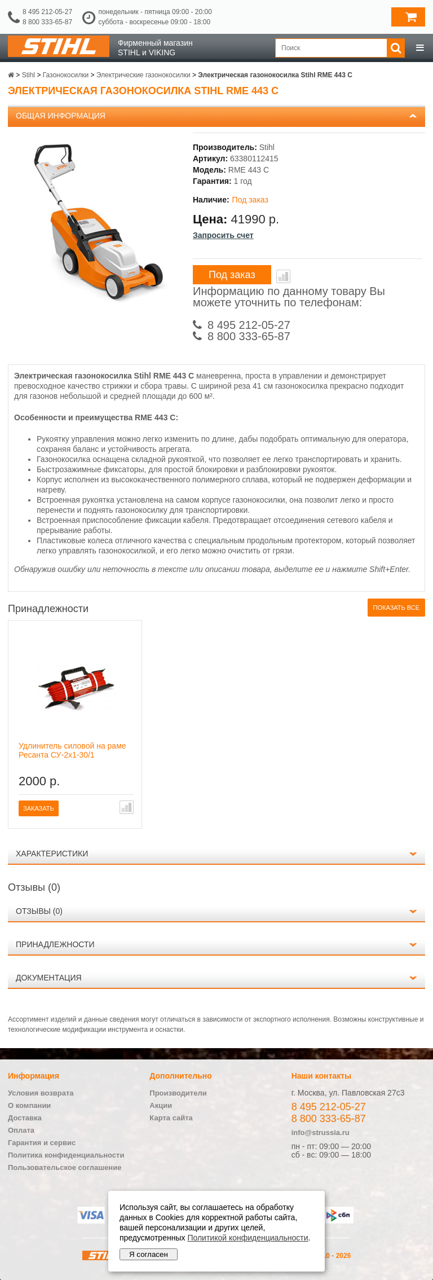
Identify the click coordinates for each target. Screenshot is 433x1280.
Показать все (396, 607)
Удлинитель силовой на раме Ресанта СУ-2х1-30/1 (72, 750)
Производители (177, 1093)
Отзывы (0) (39, 911)
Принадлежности (55, 944)
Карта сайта (171, 1118)
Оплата (21, 1130)
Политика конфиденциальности (66, 1155)
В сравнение (283, 276)
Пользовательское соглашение (64, 1167)
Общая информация (60, 115)
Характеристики (52, 853)
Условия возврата (41, 1093)
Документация (49, 977)
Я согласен (148, 1254)
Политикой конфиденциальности (247, 1237)
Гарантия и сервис (42, 1142)
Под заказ (232, 274)
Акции (160, 1105)
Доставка (25, 1118)
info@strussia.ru (320, 1132)
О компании (29, 1105)
